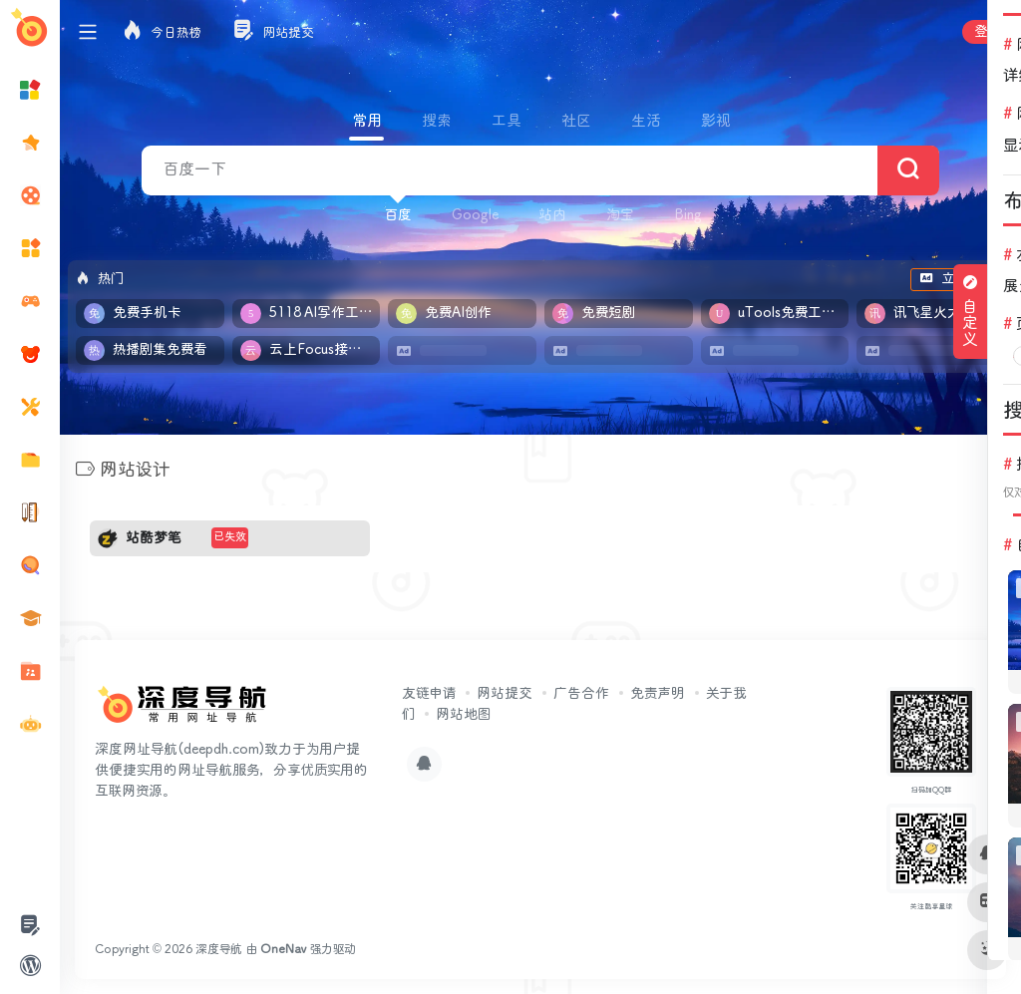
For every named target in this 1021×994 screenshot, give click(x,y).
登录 (987, 32)
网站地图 (463, 714)
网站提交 (504, 693)
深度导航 (218, 948)
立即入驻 (957, 279)
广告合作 (581, 693)
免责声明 (657, 693)
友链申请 (429, 693)
